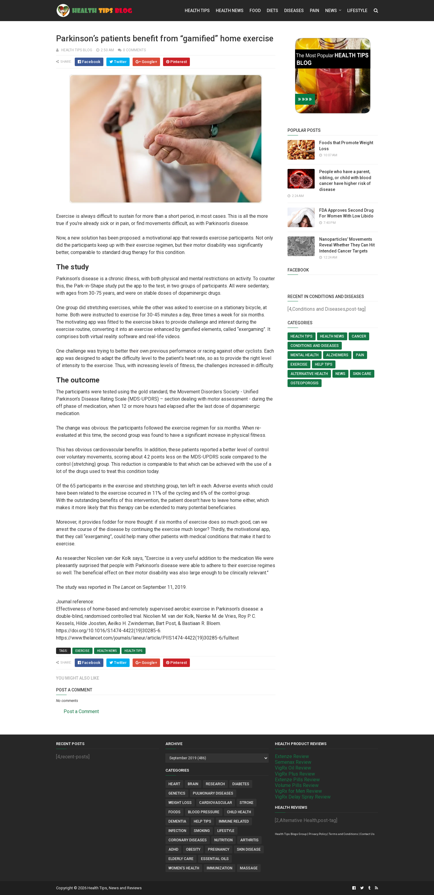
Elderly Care (180, 859)
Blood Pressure (203, 812)
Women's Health (183, 868)
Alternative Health (309, 374)
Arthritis (249, 840)
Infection (177, 831)
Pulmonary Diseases (213, 793)
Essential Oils (215, 859)
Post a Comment (81, 711)
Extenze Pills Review (297, 779)
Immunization (219, 868)
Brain (193, 784)
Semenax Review (293, 762)
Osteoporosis (305, 383)
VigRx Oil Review (293, 768)
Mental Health (305, 355)
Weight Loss (180, 803)
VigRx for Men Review (298, 791)
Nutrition (223, 840)
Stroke (246, 803)
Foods (174, 812)
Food (255, 10)
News (331, 10)
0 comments (134, 50)
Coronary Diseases (187, 840)
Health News (230, 10)
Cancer (359, 336)
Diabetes (240, 784)
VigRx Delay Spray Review (303, 797)
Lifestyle (357, 10)
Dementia (177, 821)
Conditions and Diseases (315, 346)
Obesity (193, 849)
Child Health (239, 812)
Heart (174, 784)
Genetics (176, 793)
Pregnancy (218, 849)
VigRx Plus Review (295, 774)
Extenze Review (292, 756)
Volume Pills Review (297, 785)
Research (215, 784)
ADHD (173, 849)
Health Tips (197, 10)
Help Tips (323, 364)
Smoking (202, 831)
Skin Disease (249, 849)
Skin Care (362, 374)
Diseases (294, 10)
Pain (314, 10)
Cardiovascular (215, 803)
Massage (249, 868)
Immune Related (234, 821)
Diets (272, 10)
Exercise (82, 650)
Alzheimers (337, 355)
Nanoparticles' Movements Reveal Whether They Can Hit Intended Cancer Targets (347, 245)
